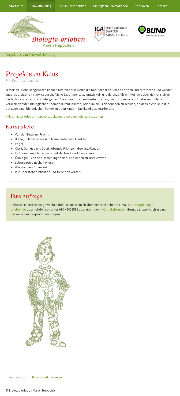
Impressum (17, 377)
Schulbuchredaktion (72, 6)
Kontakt (161, 6)
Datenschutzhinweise (47, 377)
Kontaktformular (114, 209)
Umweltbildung (40, 6)
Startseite (18, 5)
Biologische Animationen (110, 6)
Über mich (142, 6)
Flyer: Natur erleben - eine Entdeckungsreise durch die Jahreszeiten (55, 116)
